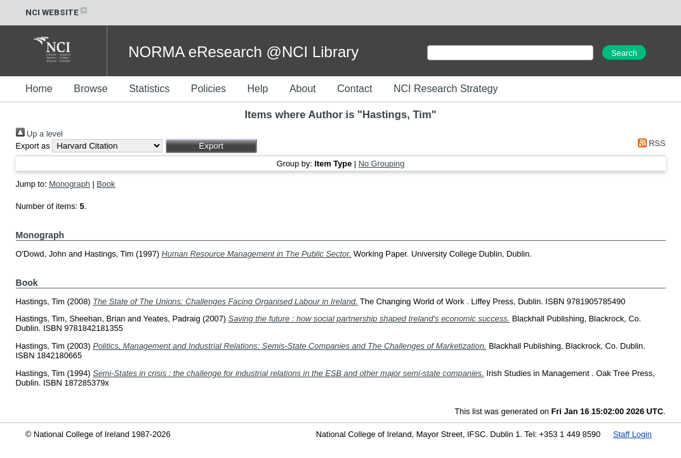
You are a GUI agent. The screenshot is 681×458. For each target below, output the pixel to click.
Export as (33, 146)
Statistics (149, 88)
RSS (649, 143)
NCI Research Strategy (445, 88)
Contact (354, 88)
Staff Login (632, 434)
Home (39, 88)
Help (257, 88)
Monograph (69, 184)
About (302, 88)
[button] (211, 145)
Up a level (39, 133)
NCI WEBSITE (57, 12)
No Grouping (382, 163)
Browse (90, 88)
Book (105, 184)
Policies (208, 88)
